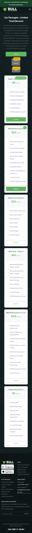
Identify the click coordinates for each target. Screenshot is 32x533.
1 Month (16, 54)
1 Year (16, 70)
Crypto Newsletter (7, 496)
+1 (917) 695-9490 (23, 484)
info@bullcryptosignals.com (23, 491)
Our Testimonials (22, 467)
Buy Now (16, 119)
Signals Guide (21, 469)
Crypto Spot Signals (7, 482)
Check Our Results (23, 465)
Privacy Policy (21, 472)
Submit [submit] (26, 513)
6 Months (16, 62)
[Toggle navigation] (30, 9)
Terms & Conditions (23, 474)
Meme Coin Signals (7, 489)
